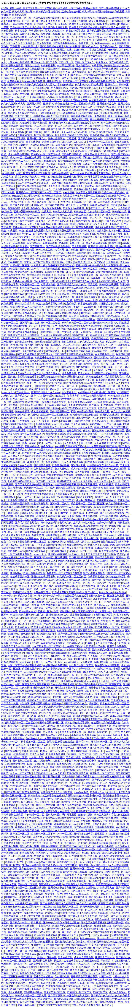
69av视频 (97, 351)
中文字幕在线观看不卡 (81, 694)
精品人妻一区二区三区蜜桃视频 (67, 389)
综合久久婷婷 (51, 338)
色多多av (100, 214)
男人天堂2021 (84, 541)
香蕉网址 (48, 484)
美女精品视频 (99, 367)
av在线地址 (21, 100)
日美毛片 (68, 208)
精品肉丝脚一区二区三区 (107, 386)
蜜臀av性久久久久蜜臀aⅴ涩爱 (97, 973)
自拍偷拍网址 (83, 367)
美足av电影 (46, 538)
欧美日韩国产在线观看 (38, 891)
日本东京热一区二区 (102, 741)
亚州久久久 (11, 148)
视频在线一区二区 (15, 862)
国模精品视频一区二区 (51, 722)
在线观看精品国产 (79, 564)
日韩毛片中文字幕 (11, 675)
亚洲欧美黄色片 (95, 59)
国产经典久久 (52, 681)
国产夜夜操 (93, 621)
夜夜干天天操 (67, 418)
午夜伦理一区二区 (111, 472)
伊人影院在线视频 (104, 97)
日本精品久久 (27, 545)
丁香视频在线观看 (97, 49)
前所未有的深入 (94, 37)
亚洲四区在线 (67, 265)
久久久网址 (44, 871)
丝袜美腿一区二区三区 (29, 557)
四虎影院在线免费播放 (53, 643)
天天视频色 (83, 205)
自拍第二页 (83, 808)
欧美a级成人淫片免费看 (33, 640)
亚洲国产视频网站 (117, 729)
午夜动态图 (38, 535)
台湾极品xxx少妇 (24, 341)
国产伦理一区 (66, 62)
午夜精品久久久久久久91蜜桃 (96, 237)
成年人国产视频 (93, 94)
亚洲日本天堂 (78, 465)
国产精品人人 (22, 395)
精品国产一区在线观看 (106, 68)
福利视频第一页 (115, 922)
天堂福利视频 (73, 757)
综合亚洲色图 (62, 116)
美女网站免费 (15, 487)
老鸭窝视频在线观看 (32, 338)
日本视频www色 (64, 525)
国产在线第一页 (28, 868)
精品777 (84, 935)
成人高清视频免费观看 (38, 408)
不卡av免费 (8, 192)
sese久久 (51, 922)
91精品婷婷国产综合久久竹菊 (24, 268)
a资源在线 (104, 811)
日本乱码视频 (79, 246)
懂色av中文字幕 (101, 948)
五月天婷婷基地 (84, 97)
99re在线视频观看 (66, 497)
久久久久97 (86, 605)
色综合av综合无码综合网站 (55, 735)
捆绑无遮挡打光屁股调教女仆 (76, 357)
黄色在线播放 (62, 103)
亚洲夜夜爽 (124, 107)
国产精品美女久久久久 (41, 37)
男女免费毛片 (83, 65)
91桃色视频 (65, 306)
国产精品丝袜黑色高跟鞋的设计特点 (106, 30)
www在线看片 (71, 662)
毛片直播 (93, 284)
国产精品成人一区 (55, 351)
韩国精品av (41, 652)
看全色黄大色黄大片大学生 (20, 221)
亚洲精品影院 (104, 618)
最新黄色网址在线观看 (67, 313)
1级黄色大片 (90, 671)
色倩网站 (101, 18)
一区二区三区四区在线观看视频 (27, 68)
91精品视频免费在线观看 (102, 81)
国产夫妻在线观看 (99, 589)
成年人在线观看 (43, 43)
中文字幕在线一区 (105, 354)
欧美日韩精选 (33, 132)
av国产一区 (104, 211)
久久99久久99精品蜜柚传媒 (55, 335)
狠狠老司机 (115, 243)
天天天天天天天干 (95, 554)
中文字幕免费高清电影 (104, 24)
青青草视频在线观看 (111, 180)
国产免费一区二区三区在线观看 (29, 18)
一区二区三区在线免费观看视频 (105, 199)
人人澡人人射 (36, 757)
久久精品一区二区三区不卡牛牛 (50, 24)
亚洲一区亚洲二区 (72, 783)
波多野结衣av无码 (81, 779)
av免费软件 (108, 110)
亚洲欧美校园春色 (68, 113)
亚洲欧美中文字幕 (109, 713)
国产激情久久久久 (111, 878)
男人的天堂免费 (66, 91)
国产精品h (77, 75)
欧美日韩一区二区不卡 (43, 833)
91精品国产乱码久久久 (92, 491)
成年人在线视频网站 (91, 78)
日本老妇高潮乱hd (35, 164)
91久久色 (116, 129)
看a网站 (115, 202)
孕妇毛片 (78, 306)
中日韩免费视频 (60, 173)
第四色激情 (22, 929)
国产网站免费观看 (57, 107)
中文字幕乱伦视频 (40, 87)
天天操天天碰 (99, 395)
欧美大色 (52, 62)
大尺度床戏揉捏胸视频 (40, 824)
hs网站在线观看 (53, 81)
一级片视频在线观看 (42, 116)
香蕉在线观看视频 (77, 881)
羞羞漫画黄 (24, 630)
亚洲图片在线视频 (97, 608)
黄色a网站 (6, 167)
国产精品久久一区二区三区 (107, 779)
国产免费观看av (50, 167)
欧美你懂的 (70, 303)
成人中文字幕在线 (27, 183)
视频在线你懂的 (19, 37)
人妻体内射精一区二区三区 (20, 21)
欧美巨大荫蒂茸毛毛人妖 (107, 814)
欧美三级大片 (45, 354)
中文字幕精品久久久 (63, 221)
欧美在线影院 (22, 411)
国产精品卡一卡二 (20, 922)
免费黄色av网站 (56, 541)
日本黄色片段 (12, 513)
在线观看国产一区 (72, 268)
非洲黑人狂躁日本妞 (32, 405)
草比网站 (120, 310)
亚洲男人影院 (34, 103)
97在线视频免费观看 (105, 291)
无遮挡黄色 (86, 662)
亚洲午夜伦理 (112, 871)
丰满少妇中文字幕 (85, 230)
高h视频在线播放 (41, 649)
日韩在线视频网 (44, 367)
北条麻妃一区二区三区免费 (46, 989)
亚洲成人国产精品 (15, 449)
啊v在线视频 (17, 345)
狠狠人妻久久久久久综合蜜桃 (107, 852)
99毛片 (29, 370)
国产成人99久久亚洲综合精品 (71, 532)
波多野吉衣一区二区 (52, 291)
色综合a (92, 259)
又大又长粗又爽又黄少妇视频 (18, 170)
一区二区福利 (69, 21)
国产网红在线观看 (55, 205)
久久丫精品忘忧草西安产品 (25, 129)
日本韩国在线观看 (106, 379)
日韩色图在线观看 (116, 979)
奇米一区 (63, 564)
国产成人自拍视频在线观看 (22, 376)
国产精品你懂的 (42, 465)
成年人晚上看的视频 (34, 475)
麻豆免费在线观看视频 (108, 186)
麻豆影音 (69, 472)
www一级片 (35, 100)
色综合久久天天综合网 (118, 792)
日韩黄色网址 (36, 719)
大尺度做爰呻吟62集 (95, 646)
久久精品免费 (35, 586)
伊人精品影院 (99, 421)
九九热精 (121, 643)
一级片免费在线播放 (52, 176)
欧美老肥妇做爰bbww (65, 824)
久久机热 (80, 84)
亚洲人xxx (55, 948)
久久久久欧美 (85, 427)
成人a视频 (38, 760)
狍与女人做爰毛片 (55, 760)
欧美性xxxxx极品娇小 (113, 192)
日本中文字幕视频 (51, 875)
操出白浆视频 (72, 46)
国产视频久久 (36, 811)
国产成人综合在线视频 (113, 27)
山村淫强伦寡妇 (48, 113)
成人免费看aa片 (84, 506)
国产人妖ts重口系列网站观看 (61, 814)
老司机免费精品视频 (12, 180)
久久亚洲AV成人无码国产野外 (104, 72)
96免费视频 (32, 402)
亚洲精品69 (37, 205)
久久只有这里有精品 (24, 249)
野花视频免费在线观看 (107, 91)
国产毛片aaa (83, 741)
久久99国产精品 (79, 652)
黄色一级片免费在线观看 (65, 326)
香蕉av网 (96, 221)
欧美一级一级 (34, 383)
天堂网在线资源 (75, 900)
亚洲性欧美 (92, 414)
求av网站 (96, 478)
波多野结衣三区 (65, 862)
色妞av (38, 560)
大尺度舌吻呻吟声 (72, 195)
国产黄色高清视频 (95, 462)
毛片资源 (74, 316)
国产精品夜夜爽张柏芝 (90, 138)
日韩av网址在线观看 (56, 405)
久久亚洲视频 (17, 132)
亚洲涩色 (53, 887)
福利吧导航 (73, 395)
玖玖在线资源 (94, 360)
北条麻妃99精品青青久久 (61, 399)
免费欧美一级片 (53, 894)
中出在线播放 (34, 119)
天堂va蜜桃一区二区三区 (33, 126)
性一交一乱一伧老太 (108, 938)
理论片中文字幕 (40, 94)
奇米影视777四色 (40, 40)
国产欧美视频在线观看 (52, 46)
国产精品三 (61, 354)
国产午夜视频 (17, 691)
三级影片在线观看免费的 (53, 402)
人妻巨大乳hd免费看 (16, 326)
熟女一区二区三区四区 (60, 126)
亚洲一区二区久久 (37, 138)
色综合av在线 (52, 913)
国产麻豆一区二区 (43, 608)
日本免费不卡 (41, 281)
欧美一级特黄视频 (106, 522)
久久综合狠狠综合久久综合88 (92, 830)
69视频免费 (19, 402)
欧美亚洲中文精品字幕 (47, 357)
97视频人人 (66, 167)
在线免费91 (79, 716)
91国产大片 (33, 430)
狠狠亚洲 (34, 506)
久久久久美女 (101, 481)
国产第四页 (26, 386)
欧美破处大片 (119, 211)
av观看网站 (98, 65)
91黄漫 (91, 732)
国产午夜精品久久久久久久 (72, 284)
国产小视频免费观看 (12, 65)
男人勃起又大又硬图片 (53, 430)
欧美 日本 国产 (106, 345)
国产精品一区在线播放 (83, 319)
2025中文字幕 (48, 983)
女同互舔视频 (89, 329)
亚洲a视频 (92, 811)
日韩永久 (71, 541)
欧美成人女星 (102, 411)
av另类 (116, 475)
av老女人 (103, 268)
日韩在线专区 (45, 332)
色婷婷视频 (8, 173)
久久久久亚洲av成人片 (13, 103)
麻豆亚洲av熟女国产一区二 (17, 233)
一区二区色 (16, 475)
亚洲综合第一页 (36, 462)
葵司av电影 (109, 402)
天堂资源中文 (118, 700)
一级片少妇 (88, 757)
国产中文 (36, 395)
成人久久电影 (77, 970)
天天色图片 (115, 40)
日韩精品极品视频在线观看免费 (69, 621)
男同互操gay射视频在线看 (59, 719)
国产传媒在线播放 (74, 846)
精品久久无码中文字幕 (75, 100)
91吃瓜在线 (84, 824)
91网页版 (83, 21)
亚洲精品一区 (96, 751)
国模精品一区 (50, 135)
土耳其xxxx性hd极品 (84, 522)
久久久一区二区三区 (63, 500)
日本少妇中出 (48, 710)
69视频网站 (86, 386)
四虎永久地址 (38, 62)
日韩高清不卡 (62, 275)
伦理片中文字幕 (63, 332)
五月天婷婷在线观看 (27, 72)
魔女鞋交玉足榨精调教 (104, 348)
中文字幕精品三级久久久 (48, 170)
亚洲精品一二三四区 (27, 192)
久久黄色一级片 (41, 233)
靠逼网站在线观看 (25, 516)
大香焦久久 (119, 976)
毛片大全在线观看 (90, 326)
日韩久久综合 (46, 840)
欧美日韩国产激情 (20, 503)
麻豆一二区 (54, 110)
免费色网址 (100, 116)
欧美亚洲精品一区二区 (97, 129)
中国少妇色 (16, 437)
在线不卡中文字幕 (72, 516)
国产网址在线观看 (83, 833)
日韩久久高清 (50, 148)
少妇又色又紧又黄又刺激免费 (114, 170)
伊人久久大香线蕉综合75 (94, 56)
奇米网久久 (114, 49)
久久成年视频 (27, 1002)
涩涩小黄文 (67, 951)
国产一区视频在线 (113, 351)
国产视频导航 (12, 751)
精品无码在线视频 (79, 624)
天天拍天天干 (123, 487)
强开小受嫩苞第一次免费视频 (68, 294)
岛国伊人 (44, 491)
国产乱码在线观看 (62, 716)
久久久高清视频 (79, 424)
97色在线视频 (90, 516)
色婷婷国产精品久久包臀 (112, 281)
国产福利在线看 (86, 272)
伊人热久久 (38, 614)
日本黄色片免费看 (30, 605)
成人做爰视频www (31, 906)
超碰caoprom (108, 545)
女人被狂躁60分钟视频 (37, 345)
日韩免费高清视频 (63, 827)
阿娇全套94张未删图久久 (109, 272)
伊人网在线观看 (95, 84)
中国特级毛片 (70, 884)
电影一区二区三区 (20, 265)
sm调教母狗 (52, 97)
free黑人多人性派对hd (53, 30)
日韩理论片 (14, 405)
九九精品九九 (24, 894)
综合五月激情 (48, 862)
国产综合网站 (113, 316)
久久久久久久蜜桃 (120, 411)
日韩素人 (74, 27)
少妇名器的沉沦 (114, 833)
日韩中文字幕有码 (25, 303)
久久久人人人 (113, 383)
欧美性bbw (11, 624)
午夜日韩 (28, 652)
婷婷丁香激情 (89, 437)
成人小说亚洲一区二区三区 (16, 160)
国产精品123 (60, 360)
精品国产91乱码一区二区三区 (63, 386)
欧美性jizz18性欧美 (41, 627)
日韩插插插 (39, 386)
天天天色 (71, 840)
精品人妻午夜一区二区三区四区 (111, 427)
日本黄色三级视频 (88, 303)
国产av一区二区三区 (50, 192)
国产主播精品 (47, 903)
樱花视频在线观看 (52, 456)
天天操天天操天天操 (60, 259)
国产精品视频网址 (84, 827)
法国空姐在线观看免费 (115, 94)
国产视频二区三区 (43, 319)
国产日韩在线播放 (35, 602)
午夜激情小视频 (105, 846)
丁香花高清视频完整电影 (49, 545)
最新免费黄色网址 (43, 687)
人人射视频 (124, 208)
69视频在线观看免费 (105, 506)
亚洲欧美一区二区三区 (41, 348)
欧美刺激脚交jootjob (12, 84)
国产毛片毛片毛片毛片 (65, 43)
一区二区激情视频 (65, 348)
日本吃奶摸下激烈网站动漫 (115, 87)
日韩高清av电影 (104, 983)
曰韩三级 (30, 202)
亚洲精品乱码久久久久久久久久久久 (57, 427)
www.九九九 (44, 53)
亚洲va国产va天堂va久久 (106, 738)
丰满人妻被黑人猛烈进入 (96, 154)
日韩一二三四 (24, 418)
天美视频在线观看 (105, 827)
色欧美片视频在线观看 (14, 659)
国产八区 (110, 808)
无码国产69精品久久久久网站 (106, 719)
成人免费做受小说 (65, 297)
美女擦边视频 (12, 767)
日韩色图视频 (100, 40)
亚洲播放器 (28, 732)
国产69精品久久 (75, 643)
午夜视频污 (70, 843)
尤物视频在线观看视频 (44, 160)
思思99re (65, 919)
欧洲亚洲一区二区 (30, 284)
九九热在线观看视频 (98, 748)
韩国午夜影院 (64, 481)
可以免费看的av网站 (45, 91)
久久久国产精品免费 (33, 351)
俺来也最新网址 (56, 138)
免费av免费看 (82, 776)
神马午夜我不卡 (42, 592)
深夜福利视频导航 (49, 72)
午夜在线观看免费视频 (56, 624)
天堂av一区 (23, 944)
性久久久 (93, 856)
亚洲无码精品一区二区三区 (75, 338)
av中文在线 (26, 662)
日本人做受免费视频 (16, 59)
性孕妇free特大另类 (18, 87)
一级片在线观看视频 (19, 62)
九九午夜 (71, 272)
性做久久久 (108, 452)
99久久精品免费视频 (97, 243)
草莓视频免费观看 (103, 614)
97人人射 (111, 678)
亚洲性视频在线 (87, 586)
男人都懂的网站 (59, 87)
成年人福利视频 (107, 300)
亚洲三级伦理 (118, 468)
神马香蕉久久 (123, 119)
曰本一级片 (116, 364)
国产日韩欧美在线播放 (58, 246)
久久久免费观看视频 (73, 462)
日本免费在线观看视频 (50, 227)
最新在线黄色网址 (38, 379)
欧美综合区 (80, 211)
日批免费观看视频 (76, 30)
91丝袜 (66, 186)
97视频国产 (52, 306)
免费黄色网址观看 (79, 119)
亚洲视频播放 (25, 357)
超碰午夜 (113, 786)
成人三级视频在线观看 (79, 122)
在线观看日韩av (77, 360)
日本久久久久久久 (114, 78)
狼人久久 (25, 583)
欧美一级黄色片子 (86, 684)
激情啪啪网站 (111, 240)
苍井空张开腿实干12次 (102, 119)
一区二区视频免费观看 (83, 103)
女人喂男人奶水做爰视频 (44, 265)
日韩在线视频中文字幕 (82, 379)
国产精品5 (99, 262)
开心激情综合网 (89, 570)
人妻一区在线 (47, 329)
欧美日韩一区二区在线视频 (30, 881)
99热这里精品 (103, 126)
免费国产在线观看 (74, 700)
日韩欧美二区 (114, 253)
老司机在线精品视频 (66, 586)
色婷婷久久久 (62, 75)
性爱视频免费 (48, 284)
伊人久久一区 (123, 306)
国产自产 (49, 586)
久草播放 (78, 764)
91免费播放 (70, 291)
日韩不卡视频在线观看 (33, 729)
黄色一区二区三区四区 (45, 589)
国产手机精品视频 (72, 154)
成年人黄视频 (35, 656)
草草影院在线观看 (89, 113)
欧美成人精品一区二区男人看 (76, 370)
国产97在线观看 (118, 338)
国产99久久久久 (90, 46)
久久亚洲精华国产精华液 (107, 443)
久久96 (86, 478)
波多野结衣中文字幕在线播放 (18, 424)
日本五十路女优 (51, 132)
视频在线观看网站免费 (116, 157)
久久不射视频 (31, 437)
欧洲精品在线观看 (110, 414)
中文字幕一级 (96, 944)
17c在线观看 (25, 122)
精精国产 (16, 351)
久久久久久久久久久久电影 (49, 310)
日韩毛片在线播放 (105, 557)
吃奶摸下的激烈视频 (111, 525)
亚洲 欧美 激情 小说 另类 (101, 246)
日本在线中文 (33, 141)
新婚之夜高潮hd (110, 297)
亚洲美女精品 (57, 964)
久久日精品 (61, 449)
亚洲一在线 (79, 59)
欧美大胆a (23, 246)
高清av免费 (49, 497)
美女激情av (58, 262)
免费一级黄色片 (101, 189)
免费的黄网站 (84, 840)
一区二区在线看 (17, 748)
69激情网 (82, 253)
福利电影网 (52, 535)
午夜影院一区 (95, 656)
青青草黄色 (104, 173)
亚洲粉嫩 (22, 379)
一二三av (13, 967)
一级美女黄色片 (52, 373)
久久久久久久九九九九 (72, 141)
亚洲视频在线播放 (90, 27)
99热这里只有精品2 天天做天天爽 (36, 151)
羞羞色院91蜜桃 (58, 767)
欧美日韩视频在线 (65, 367)
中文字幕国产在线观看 (78, 351)
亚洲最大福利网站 (74, 176)
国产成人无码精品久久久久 (84, 87)
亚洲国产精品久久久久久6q (83, 145)
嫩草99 (87, 430)
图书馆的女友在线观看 (48, 516)
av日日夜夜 (38, 510)
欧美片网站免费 (49, 214)
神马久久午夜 (42, 802)
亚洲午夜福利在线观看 (105, 541)
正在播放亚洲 (53, 783)
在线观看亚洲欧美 (72, 68)
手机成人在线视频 (93, 157)
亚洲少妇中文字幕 (53, 383)
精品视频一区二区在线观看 (98, 310)
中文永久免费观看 (51, 268)
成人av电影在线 (120, 811)
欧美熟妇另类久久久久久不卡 (84, 107)
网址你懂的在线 (44, 1002)
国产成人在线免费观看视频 (32, 186)
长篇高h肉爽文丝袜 (20, 614)
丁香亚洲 (15, 46)
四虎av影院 (68, 776)
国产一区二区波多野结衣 (26, 167)
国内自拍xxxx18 (85, 91)
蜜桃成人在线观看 (69, 148)
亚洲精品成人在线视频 (113, 326)
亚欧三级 (78, 859)
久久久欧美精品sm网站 (80, 402)
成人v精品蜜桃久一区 (24, 237)
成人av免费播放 (79, 468)
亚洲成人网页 (92, 545)
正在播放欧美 (15, 262)
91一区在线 (70, 995)
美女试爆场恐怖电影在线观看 (100, 75)
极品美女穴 (58, 703)
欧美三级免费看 (61, 465)
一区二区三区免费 (28, 722)
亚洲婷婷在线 (32, 446)
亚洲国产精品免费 (112, 221)
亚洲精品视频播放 (58, 554)
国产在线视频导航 (119, 62)
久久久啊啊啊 (9, 357)
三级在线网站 (74, 430)
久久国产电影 (62, 976)
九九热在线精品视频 (16, 500)
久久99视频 (26, 687)
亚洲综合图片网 (11, 240)
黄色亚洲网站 (28, 633)
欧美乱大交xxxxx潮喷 (58, 240)
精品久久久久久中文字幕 (116, 862)
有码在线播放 (37, 986)
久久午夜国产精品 (115, 430)
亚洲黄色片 (31, 180)
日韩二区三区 (37, 637)
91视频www (32, 862)
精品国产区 (96, 564)
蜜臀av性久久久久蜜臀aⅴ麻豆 (72, 151)
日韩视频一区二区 (62, 697)
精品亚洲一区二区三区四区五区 (72, 278)
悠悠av (120, 75)
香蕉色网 (79, 300)
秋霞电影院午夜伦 (30, 798)
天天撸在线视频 (35, 97)
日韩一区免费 (118, 560)
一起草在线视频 (66, 65)
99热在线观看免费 (70, 56)
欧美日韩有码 (55, 675)
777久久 (86, 986)
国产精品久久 (123, 957)
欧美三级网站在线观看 (106, 697)
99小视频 (54, 56)
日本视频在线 (108, 881)
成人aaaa (96, 776)
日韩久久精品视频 (34, 84)
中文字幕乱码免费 (69, 491)
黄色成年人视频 (74, 691)
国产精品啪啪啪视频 (49, 548)
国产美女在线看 (121, 237)
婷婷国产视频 (24, 976)
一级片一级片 (8, 373)
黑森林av (67, 218)
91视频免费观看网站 (82, 116)
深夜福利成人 (54, 729)
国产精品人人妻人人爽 (27, 224)
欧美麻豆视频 (48, 65)
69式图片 (13, 230)
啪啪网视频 (36, 75)
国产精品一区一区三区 (108, 249)
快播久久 (72, 979)
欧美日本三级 (104, 33)
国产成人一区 (84, 487)
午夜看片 (80, 875)
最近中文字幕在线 (109, 551)
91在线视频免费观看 (35, 671)
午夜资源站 (86, 148)
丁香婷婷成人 (83, 399)
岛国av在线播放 (27, 967)
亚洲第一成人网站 (84, 627)
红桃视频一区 (32, 195)
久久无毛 (79, 126)
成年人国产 (11, 722)
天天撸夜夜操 (48, 49)
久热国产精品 (59, 925)
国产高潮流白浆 (78, 856)
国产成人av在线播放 (79, 579)
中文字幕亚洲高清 (111, 418)
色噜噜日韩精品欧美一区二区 (45, 932)
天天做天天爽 (82, 862)
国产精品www (102, 605)
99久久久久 (88, 449)
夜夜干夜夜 (26, 589)
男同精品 (22, 824)
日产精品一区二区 (65, 506)
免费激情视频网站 (47, 633)
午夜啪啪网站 (12, 525)
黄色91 (16, 802)
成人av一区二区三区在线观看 (26, 157)
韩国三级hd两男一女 (55, 656)
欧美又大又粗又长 (117, 100)
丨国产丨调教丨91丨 (103, 824)
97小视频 (63, 243)
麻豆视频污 (71, 795)
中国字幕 (10, 72)
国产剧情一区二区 (46, 481)
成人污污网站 (113, 214)
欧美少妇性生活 (16, 725)
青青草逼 (110, 859)
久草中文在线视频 (22, 281)
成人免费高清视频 (96, 446)
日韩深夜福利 (35, 795)
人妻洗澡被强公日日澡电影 (74, 135)
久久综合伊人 (71, 443)
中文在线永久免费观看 (58, 938)
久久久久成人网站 (83, 481)
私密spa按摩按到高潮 (82, 411)
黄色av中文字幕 (21, 94)
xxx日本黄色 (50, 973)
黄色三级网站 (121, 135)
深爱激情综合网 (30, 751)
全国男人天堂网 (11, 338)
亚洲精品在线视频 (66, 487)
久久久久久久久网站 (82, 919)
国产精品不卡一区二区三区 (83, 910)
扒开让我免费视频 (105, 449)
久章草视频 (112, 262)
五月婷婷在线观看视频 (13, 138)
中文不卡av (72, 760)
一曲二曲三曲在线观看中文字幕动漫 (38, 230)
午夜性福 (48, 313)
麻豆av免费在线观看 (58, 970)
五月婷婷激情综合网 (74, 729)
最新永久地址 (99, 399)
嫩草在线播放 (65, 440)
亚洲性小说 (103, 287)
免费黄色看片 (14, 81)
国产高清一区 (69, 932)
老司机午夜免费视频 (40, 326)
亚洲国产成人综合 (22, 592)
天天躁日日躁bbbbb (99, 468)
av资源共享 (123, 81)
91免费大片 (102, 62)
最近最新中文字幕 (115, 944)
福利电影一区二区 (80, 53)
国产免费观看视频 (30, 291)
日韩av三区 (52, 637)
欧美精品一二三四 (30, 287)
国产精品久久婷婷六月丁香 (27, 316)
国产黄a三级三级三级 (44, 630)
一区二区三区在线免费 (41, 278)
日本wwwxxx (85, 373)
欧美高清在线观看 (109, 284)
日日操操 (121, 824)
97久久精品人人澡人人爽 (91, 341)
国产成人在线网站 (20, 205)
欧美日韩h (122, 379)
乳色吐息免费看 (38, 256)
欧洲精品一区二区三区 (92, 967)
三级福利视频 (16, 202)
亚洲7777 (121, 557)
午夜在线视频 (22, 40)
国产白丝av (103, 259)
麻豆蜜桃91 (103, 732)
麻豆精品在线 (47, 145)
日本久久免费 (24, 465)
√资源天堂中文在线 (30, 916)
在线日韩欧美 (18, 678)
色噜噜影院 (14, 208)
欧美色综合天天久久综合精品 (26, 27)
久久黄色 (26, 56)
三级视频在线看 (110, 151)
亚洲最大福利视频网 (111, 113)
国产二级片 (124, 138)
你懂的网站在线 (100, 338)
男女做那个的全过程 (61, 300)
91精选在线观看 (120, 935)
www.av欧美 (91, 300)
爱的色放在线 (108, 107)
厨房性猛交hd (53, 199)
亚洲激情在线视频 (89, 180)
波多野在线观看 (82, 189)
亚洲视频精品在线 (107, 103)
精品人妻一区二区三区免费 (69, 37)
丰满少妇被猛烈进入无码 (83, 224)
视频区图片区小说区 (19, 567)
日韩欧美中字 (45, 868)
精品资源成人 (97, 335)
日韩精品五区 (90, 268)
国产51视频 (95, 151)
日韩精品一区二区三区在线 (64, 78)
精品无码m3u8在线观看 (81, 354)
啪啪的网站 (56, 852)
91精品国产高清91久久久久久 (36, 189)
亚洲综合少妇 (25, 310)
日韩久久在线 (32, 65)
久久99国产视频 (47, 618)
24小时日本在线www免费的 (108, 122)
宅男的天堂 (119, 602)
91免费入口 (123, 176)
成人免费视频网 (19, 389)
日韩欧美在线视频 (55, 272)
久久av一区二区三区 (21, 773)
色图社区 (12, 145)
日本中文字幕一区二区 (39, 748)
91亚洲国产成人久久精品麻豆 (21, 53)
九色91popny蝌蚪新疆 (13, 141)
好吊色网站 (47, 446)
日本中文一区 (119, 173)
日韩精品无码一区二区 (29, 135)
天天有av (15, 729)
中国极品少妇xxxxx (109, 303)
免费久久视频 (111, 160)
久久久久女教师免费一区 (83, 173)
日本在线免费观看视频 (62, 684)
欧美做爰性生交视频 (80, 24)
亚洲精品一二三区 (93, 240)
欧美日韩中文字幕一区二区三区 (113, 230)
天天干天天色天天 (90, 906)
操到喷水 (115, 843)
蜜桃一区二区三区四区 (50, 443)
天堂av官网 (33, 218)
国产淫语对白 (17, 538)
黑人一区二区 (91, 538)
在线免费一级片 (106, 306)
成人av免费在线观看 (19, 154)
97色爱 (84, 110)
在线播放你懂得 (54, 986)
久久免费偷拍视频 (78, 405)
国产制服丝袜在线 (94, 529)
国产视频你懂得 (49, 287)
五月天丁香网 (9, 122)
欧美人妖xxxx (106, 592)
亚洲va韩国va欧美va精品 (27, 211)
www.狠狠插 (19, 243)
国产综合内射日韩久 (79, 837)
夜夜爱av (39, 341)
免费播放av (32, 538)
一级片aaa (26, 849)
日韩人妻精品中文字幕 (101, 132)
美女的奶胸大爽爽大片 (55, 27)
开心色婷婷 (11, 611)
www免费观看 (30, 840)
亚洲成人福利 (12, 256)
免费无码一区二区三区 (59, 573)
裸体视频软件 (62, 779)
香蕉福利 (38, 894)
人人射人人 (14, 456)
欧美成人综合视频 (100, 205)
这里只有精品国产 (87, 459)
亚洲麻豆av (44, 180)
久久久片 (90, 126)
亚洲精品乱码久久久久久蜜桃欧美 (93, 475)
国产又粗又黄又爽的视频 (28, 484)
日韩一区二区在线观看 (13, 110)
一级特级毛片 (74, 164)
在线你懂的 (104, 760)
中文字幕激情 (75, 538)
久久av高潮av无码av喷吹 (74, 132)
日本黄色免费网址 (56, 754)
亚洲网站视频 (114, 21)
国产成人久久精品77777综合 (23, 113)
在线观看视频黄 (98, 100)
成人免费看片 (69, 373)
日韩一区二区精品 (51, 322)
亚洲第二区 (44, 611)
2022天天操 (90, 306)
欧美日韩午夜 (101, 662)
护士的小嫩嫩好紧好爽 (69, 560)
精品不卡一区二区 (74, 675)
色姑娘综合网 (92, 900)
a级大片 (5, 656)
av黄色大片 (62, 145)
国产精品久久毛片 (107, 586)
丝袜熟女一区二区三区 (81, 665)
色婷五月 (20, 598)
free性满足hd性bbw (98, 532)
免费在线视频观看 (51, 605)
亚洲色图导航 (23, 649)
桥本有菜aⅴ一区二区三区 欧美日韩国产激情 (69, 364)
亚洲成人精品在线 (51, 218)
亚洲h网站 (48, 103)
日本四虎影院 (79, 72)
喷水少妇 (83, 843)
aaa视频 (98, 402)
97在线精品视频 (19, 786)
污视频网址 (91, 798)
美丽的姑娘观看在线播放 (105, 53)
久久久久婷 (54, 186)
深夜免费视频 (119, 760)
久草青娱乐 (110, 138)
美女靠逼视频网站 (74, 545)
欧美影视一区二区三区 (75, 81)
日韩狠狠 (77, 573)
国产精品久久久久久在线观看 (63, 18)
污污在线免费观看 (116, 576)
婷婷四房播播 (17, 817)
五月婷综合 (72, 249)
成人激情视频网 (40, 411)
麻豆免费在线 (38, 472)
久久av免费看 (79, 259)
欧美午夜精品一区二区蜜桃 (76, 322)
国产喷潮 (110, 491)
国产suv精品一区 (101, 649)
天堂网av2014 (40, 78)
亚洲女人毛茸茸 (56, 249)
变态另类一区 (97, 208)
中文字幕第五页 (11, 957)
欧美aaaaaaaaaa (103, 43)
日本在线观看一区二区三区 (115, 703)
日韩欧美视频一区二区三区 (32, 541)
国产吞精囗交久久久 (76, 703)
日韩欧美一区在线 (28, 145)
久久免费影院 (106, 145)
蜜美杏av (6, 18)
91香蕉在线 (42, 948)
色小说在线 (32, 738)
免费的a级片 (60, 538)
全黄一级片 (16, 427)
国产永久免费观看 (27, 354)
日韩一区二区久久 (82, 40)
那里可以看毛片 (86, 725)
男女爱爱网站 (89, 735)
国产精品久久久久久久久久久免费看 (110, 995)
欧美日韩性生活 (60, 224)
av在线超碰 (69, 192)
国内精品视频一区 (113, 360)
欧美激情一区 (98, 278)
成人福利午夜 (78, 811)
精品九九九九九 (70, 110)
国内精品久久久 (97, 253)
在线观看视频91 (60, 53)
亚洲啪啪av (16, 573)
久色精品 (7, 211)
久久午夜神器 (117, 183)
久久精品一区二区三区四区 (72, 576)
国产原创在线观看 (87, 281)
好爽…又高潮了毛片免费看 (88, 332)
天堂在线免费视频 (63, 189)
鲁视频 (50, 741)
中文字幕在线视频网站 (111, 433)
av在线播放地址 (102, 630)
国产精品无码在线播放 (27, 478)
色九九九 (71, 205)
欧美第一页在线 (50, 421)
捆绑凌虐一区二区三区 (13, 119)
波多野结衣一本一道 (19, 716)
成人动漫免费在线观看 (87, 472)
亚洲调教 (26, 510)
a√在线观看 (104, 202)
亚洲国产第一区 (118, 195)
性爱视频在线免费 (48, 376)
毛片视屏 (50, 487)
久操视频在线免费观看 (55, 665)
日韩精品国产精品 (75, 446)
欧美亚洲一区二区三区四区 (112, 408)
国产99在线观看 (100, 964)
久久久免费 (11, 868)
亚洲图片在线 (64, 49)
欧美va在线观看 (66, 160)
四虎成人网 (14, 56)
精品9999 (111, 341)
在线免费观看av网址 (24, 808)
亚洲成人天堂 (38, 789)
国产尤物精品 (40, 122)
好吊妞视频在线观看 (101, 135)
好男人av (65, 72)
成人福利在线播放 (31, 208)
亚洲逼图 (100, 833)
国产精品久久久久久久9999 (43, 59)
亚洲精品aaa (23, 392)
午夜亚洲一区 (86, 43)
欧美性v (89, 643)
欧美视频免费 (24, 319)
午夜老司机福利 (40, 503)
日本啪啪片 (95, 110)
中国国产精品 (17, 329)
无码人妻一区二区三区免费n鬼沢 (20, 491)
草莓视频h (34, 30)
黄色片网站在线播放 (27, 713)
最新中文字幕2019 (30, 33)
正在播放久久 (97, 792)
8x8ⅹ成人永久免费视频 (85, 525)
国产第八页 (78, 376)
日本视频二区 (12, 919)
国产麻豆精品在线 (109, 802)
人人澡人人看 (52, 84)
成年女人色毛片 (118, 992)
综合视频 (76, 240)
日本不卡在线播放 (20, 421)
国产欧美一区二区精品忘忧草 (38, 452)
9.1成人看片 (7, 713)
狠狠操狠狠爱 (66, 97)
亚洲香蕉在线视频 (65, 741)
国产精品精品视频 (120, 675)
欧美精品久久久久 (92, 789)
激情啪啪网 (75, 157)
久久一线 (115, 481)
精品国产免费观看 (39, 389)
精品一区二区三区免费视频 (79, 227)
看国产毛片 (65, 589)
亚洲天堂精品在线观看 (55, 119)
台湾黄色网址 (123, 389)
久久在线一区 (76, 554)
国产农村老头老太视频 (17, 75)
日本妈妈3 (73, 237)
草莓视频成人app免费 (85, 681)
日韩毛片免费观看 (72, 478)
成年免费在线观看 (34, 913)
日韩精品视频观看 (62, 821)
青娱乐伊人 (47, 798)
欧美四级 (45, 224)
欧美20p (121, 554)
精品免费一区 (12, 107)
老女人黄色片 (62, 468)
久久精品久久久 (70, 33)
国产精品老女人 (77, 817)
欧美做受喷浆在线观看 (71, 433)
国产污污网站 (101, 357)
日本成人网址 (115, 233)
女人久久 (112, 208)
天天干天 (36, 421)
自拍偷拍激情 (81, 792)
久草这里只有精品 (37, 110)
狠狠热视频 (67, 84)
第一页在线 (86, 443)
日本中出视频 (87, 983)
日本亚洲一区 (49, 859)
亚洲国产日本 (100, 148)
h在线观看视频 (72, 986)
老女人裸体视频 (97, 21)
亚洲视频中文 (38, 944)
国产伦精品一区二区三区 (89, 160)
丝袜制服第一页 (57, 122)
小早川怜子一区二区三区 (99, 141)
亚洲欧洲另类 (104, 725)
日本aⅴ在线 (110, 535)
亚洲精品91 (65, 59)
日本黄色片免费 (74, 310)
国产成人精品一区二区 (27, 214)
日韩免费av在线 (27, 611)
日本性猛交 (21, 30)
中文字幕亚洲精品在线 (71, 887)
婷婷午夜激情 (67, 913)
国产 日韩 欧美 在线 (104, 487)
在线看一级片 (121, 710)
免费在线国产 (108, 176)
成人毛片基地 (83, 348)
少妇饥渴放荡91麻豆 (79, 649)
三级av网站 (120, 624)
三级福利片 (91, 170)
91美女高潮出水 (29, 46)
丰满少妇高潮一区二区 (45, 418)
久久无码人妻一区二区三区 (46, 646)
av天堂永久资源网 (44, 297)
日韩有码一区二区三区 (84, 202)
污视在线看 (61, 837)
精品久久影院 (84, 497)
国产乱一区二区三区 (30, 148)
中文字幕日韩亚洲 (79, 256)
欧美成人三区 (43, 221)
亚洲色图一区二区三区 (25, 227)
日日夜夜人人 (92, 691)
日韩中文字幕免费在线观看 (86, 452)
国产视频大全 (28, 957)
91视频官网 (91, 294)
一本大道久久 (85, 291)
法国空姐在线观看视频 (96, 519)
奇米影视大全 (69, 392)
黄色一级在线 (101, 364)
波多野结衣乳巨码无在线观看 (24, 735)
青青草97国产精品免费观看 (20, 529)
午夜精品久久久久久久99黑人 (17, 91)
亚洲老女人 (111, 84)
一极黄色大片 (87, 33)
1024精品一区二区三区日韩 (83, 551)
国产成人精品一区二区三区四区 (76, 214)
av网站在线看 (92, 176)
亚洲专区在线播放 (43, 976)
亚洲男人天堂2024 (61, 40)
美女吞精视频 (66, 637)
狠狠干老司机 (101, 567)
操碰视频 (43, 183)
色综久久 (115, 287)
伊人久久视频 (79, 802)
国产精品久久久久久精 (48, 21)
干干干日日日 (22, 116)
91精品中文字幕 (24, 595)
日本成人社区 (64, 583)
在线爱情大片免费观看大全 (100, 389)
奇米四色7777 (87, 668)
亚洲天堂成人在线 (30, 322)
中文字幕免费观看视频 (88, 192)
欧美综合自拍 (18, 656)
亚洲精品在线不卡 (116, 462)
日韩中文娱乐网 (49, 522)
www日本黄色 (54, 510)
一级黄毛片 (33, 983)
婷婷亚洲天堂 (53, 68)
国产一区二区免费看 (69, 633)
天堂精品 (88, 68)
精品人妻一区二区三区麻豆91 (95, 894)
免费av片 (57, 180)
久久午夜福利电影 (58, 694)
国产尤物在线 (118, 919)
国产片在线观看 (56, 691)
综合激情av (67, 681)
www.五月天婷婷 (61, 424)
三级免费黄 (80, 748)
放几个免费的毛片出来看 (106, 598)
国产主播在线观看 (109, 516)
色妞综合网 (45, 713)
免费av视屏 (42, 259)
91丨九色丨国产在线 (112, 906)
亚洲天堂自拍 (22, 681)
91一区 (54, 491)
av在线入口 (37, 681)
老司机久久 (77, 186)
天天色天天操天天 (52, 100)
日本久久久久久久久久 (29, 373)
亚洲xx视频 (32, 903)
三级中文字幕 (40, 56)
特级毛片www (80, 589)
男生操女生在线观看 (65, 960)
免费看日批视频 (96, 576)
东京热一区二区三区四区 (37, 262)
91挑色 (25, 256)
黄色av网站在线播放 (109, 294)
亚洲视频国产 (70, 180)
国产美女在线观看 (60, 94)
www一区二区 (65, 833)
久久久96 (49, 75)
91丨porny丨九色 (93, 764)
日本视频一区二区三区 (33, 107)
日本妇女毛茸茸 (82, 421)
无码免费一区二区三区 (43, 583)
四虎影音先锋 (87, 18)
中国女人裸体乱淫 (112, 478)
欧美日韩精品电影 (67, 630)
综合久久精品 (37, 199)
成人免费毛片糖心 (95, 383)
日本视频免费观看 (55, 678)
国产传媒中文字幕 (58, 256)
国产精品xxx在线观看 (54, 395)
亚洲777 (26, 843)
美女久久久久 (112, 706)
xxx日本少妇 (19, 97)
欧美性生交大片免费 (44, 849)
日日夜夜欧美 (43, 821)
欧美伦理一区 (77, 243)
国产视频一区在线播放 (92, 313)
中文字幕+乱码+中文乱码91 (80, 770)
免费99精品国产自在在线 (70, 618)
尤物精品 (97, 821)
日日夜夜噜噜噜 (41, 621)
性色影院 (86, 598)
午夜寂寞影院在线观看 (76, 456)
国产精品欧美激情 (109, 798)
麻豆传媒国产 (97, 256)
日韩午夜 (6, 97)
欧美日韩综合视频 (82, 183)
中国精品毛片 (34, 243)
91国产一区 (105, 976)
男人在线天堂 (9, 310)
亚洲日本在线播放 (117, 646)
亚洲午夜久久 (87, 249)
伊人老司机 (74, 449)
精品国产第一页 (80, 335)
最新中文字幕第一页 (102, 624)
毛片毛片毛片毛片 (52, 208)
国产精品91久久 (109, 46)
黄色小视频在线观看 (119, 116)
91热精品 (29, 560)
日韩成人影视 (101, 183)
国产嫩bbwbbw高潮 (102, 322)
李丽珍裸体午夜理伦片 (53, 129)
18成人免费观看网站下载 (49, 303)
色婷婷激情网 (42, 424)
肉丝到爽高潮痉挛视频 (27, 49)
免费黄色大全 (22, 272)
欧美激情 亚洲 (46, 532)
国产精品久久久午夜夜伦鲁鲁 (78, 548)
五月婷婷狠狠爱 (30, 919)
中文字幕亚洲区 (89, 484)
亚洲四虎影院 (24, 78)
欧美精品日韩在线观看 (55, 157)
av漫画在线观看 (50, 141)
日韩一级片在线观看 (34, 573)
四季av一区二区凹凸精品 (53, 751)
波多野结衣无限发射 (81, 614)
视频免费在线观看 (51, 33)
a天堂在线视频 (21, 754)
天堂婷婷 (90, 618)
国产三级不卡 (37, 246)
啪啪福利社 (66, 611)
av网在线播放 (17, 370)
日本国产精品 (102, 548)
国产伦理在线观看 (15, 294)
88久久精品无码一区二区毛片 (26, 459)
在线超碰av (79, 49)
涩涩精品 (12, 151)
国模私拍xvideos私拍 (57, 614)
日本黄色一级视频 (12, 652)
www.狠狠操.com (121, 656)
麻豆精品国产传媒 (22, 24)
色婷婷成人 (121, 897)
